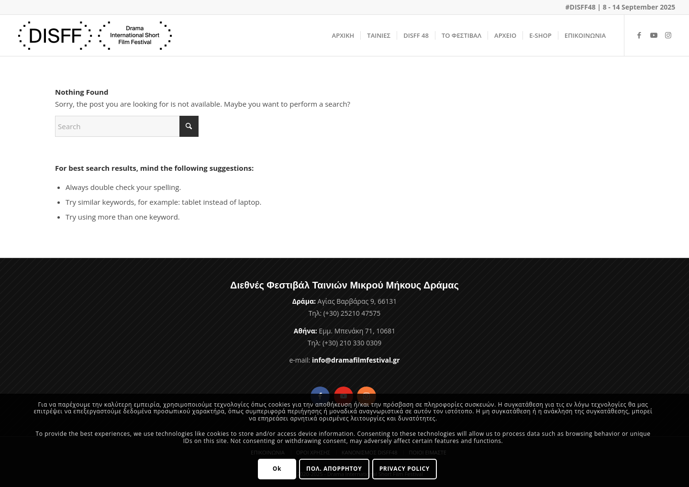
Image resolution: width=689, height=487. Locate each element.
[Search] (127, 126)
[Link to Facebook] (639, 35)
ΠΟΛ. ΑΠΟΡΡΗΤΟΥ (334, 469)
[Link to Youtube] (653, 35)
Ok (277, 469)
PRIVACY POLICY (404, 469)
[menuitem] (343, 35)
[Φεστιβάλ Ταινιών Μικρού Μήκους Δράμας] (95, 35)
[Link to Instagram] (668, 35)
